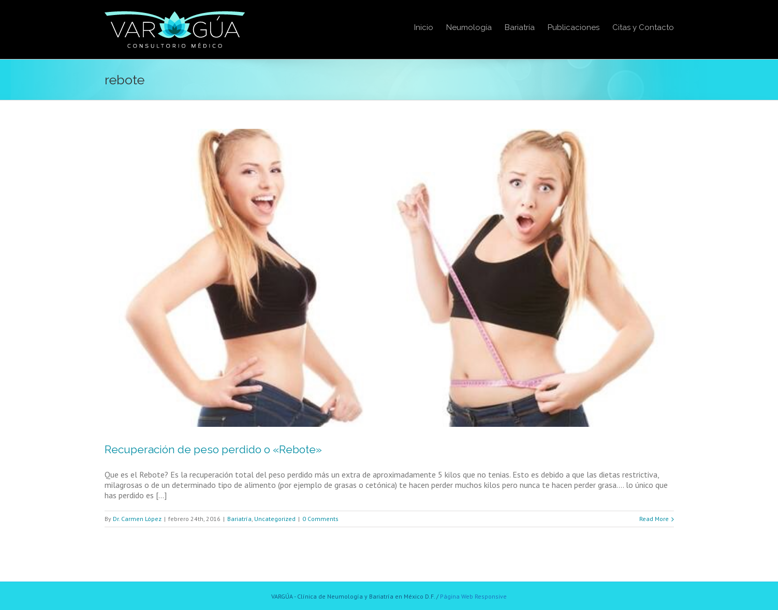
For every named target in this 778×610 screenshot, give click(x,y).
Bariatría (239, 519)
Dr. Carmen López (137, 519)
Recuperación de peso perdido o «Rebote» (213, 449)
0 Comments (320, 519)
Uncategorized (275, 519)
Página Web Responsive (473, 596)
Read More (654, 519)
